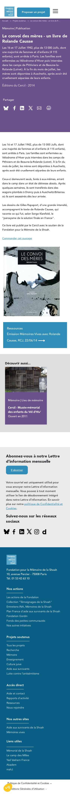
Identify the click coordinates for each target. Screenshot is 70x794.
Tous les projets (16, 645)
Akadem (11, 765)
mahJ (10, 769)
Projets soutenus (18, 637)
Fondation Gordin (17, 616)
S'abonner (17, 470)
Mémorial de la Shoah (19, 751)
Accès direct (15, 685)
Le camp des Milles (18, 755)
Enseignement (15, 660)
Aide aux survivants (18, 669)
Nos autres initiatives (19, 625)
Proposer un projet (33, 12)
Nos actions (15, 589)
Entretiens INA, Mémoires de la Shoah (29, 607)
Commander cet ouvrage (17, 238)
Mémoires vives (16, 732)
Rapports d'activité (18, 698)
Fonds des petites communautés (26, 621)
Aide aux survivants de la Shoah (25, 728)
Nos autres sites (18, 719)
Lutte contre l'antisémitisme (23, 674)
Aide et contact (16, 694)
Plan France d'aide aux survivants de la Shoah (33, 611)
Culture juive (14, 664)
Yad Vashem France (18, 760)
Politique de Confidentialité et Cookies (28, 783)
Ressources (13, 703)
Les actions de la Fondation (23, 597)
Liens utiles (14, 741)
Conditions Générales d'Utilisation (25, 789)
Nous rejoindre (15, 708)
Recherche (13, 650)
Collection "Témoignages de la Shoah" (29, 602)
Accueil (5, 21)
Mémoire (12, 655)
